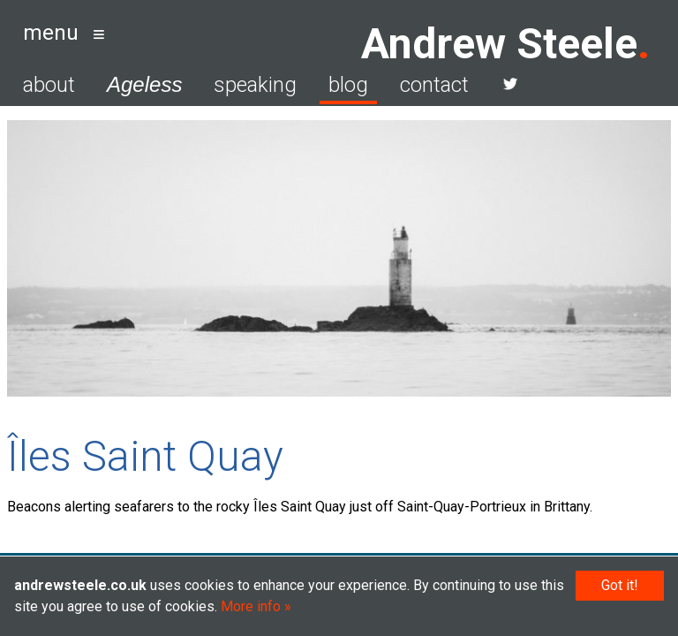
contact (434, 84)
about (49, 84)
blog (348, 84)
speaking (255, 84)
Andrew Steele (499, 44)
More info (251, 606)
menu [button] (51, 32)
